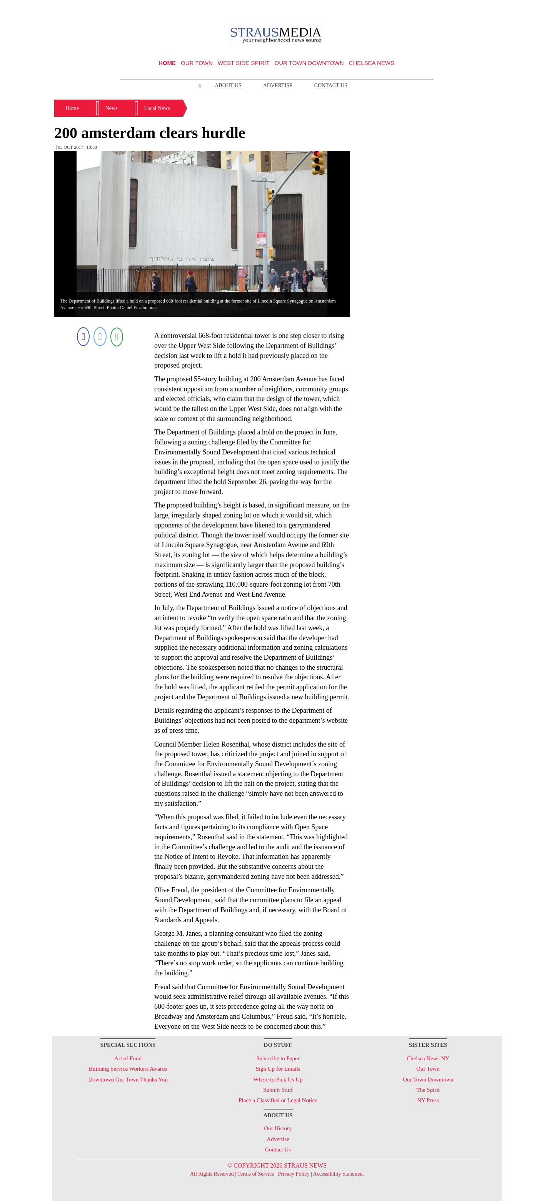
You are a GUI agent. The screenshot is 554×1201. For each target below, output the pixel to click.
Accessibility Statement (338, 1174)
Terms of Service (255, 1174)
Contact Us (330, 85)
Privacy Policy (293, 1174)
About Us (228, 85)
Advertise (278, 85)
